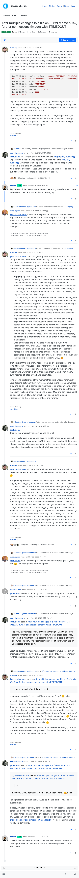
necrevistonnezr (16, 153)
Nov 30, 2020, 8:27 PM (39, 837)
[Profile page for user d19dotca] (5, 50)
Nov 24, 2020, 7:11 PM (34, 675)
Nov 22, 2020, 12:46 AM (34, 253)
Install (73, 6)
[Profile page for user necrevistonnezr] (5, 155)
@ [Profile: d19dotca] (15, 156)
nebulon (13, 186)
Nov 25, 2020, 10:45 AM (40, 762)
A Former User (15, 590)
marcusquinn (15, 211)
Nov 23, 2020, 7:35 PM (37, 557)
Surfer (14, 32)
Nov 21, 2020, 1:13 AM (33, 48)
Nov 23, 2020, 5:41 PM (34, 466)
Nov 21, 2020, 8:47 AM (40, 153)
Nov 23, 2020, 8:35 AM (40, 426)
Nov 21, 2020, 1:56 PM (37, 211)
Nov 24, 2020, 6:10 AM (38, 590)
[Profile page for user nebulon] (5, 187)
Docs (66, 6)
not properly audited (64, 156)
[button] (3, 874)
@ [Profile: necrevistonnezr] (18, 214)
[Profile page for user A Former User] (5, 591)
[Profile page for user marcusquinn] (5, 212)
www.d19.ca (14, 136)
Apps (44, 6)
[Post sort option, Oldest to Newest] (5, 40)
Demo (59, 6)
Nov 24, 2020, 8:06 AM (40, 618)
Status (52, 6)
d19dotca (13, 48)
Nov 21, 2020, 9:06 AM (39, 186)
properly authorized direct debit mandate (30, 820)
